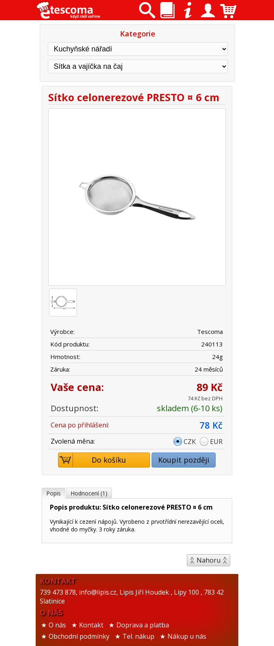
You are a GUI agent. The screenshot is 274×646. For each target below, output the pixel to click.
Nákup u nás (186, 636)
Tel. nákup (138, 636)
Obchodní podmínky (79, 636)
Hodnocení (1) (89, 493)
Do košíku (92, 460)
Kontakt (91, 624)
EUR (216, 441)
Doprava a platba (142, 624)
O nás (57, 624)
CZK (190, 441)
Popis (53, 493)
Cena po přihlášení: (80, 425)
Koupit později (183, 460)
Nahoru (208, 560)
